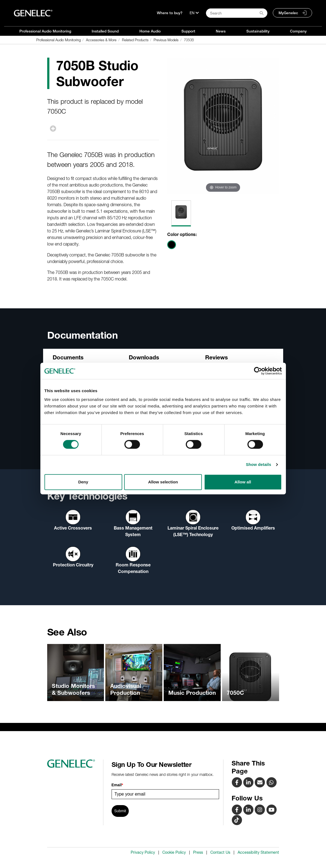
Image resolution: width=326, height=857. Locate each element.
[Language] (194, 13)
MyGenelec (288, 13)
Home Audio (150, 31)
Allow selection (163, 482)
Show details (258, 464)
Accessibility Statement (258, 852)
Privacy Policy (143, 852)
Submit (120, 811)
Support (188, 31)
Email (117, 785)
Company (298, 31)
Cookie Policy (174, 852)
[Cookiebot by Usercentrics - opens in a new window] (258, 371)
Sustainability (258, 31)
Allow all (243, 482)
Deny (83, 482)
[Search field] (236, 13)
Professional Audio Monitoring (45, 31)
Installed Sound (105, 31)
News (221, 31)
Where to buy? (170, 13)
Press (198, 852)
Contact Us (220, 852)
